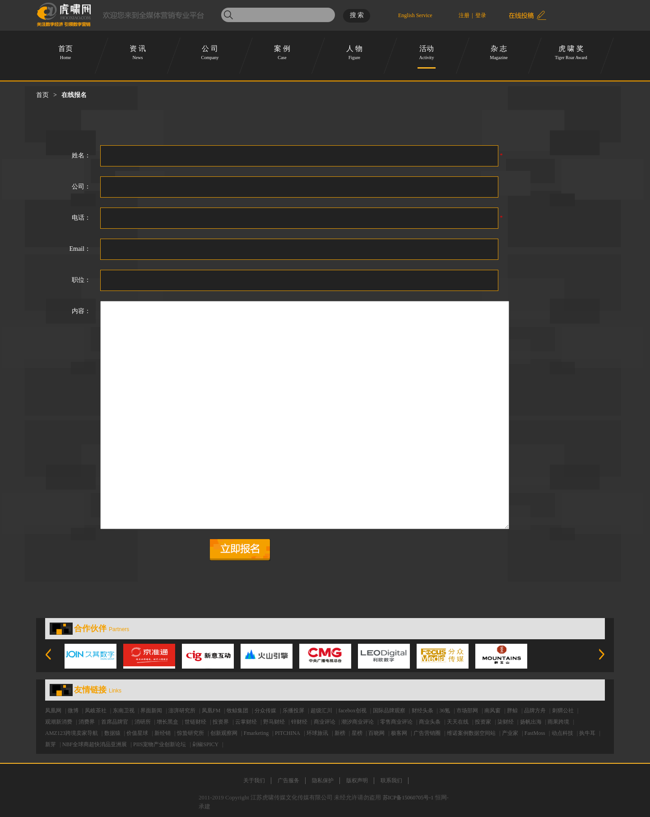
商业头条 (430, 722)
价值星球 (137, 733)
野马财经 (274, 722)
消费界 (87, 722)
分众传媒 (265, 710)
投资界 (221, 722)
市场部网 (467, 710)
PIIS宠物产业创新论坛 (159, 744)
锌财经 (299, 722)
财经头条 (422, 710)
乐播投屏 (293, 710)
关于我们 (254, 780)
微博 (73, 710)
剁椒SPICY (205, 744)
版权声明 (357, 780)
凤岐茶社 (96, 710)
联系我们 (391, 780)
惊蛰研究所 (190, 733)
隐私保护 (323, 780)
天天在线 (458, 722)
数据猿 (112, 733)
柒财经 (505, 722)
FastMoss (535, 733)
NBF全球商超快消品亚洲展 (94, 744)
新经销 (162, 733)
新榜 (339, 733)
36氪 (444, 710)
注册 (464, 15)
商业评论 (324, 722)
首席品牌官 (114, 722)
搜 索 (357, 15)
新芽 (50, 744)
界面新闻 (151, 710)
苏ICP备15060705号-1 (408, 797)
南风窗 (492, 710)
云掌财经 (246, 722)
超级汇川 (321, 710)
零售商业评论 (396, 722)
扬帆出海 (531, 722)
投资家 (483, 722)
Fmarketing (256, 733)
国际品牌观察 (389, 710)
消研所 (143, 722)
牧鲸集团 (237, 710)
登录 (480, 15)
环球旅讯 (317, 733)
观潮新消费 (58, 722)
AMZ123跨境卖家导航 (71, 733)
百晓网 (376, 733)
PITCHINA (287, 733)
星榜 (357, 733)
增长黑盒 (167, 722)
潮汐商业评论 (357, 722)
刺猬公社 (563, 710)
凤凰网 (53, 710)
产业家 (510, 733)
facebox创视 (353, 710)
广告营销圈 (427, 733)
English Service (415, 14)
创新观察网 (223, 733)
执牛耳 (587, 733)
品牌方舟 (535, 710)
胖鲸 (512, 710)
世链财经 (195, 722)
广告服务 (288, 780)
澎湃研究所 (181, 710)
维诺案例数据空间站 (471, 733)
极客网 (399, 733)
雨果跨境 (558, 722)
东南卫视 (124, 710)
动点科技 (562, 733)
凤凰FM (211, 710)
